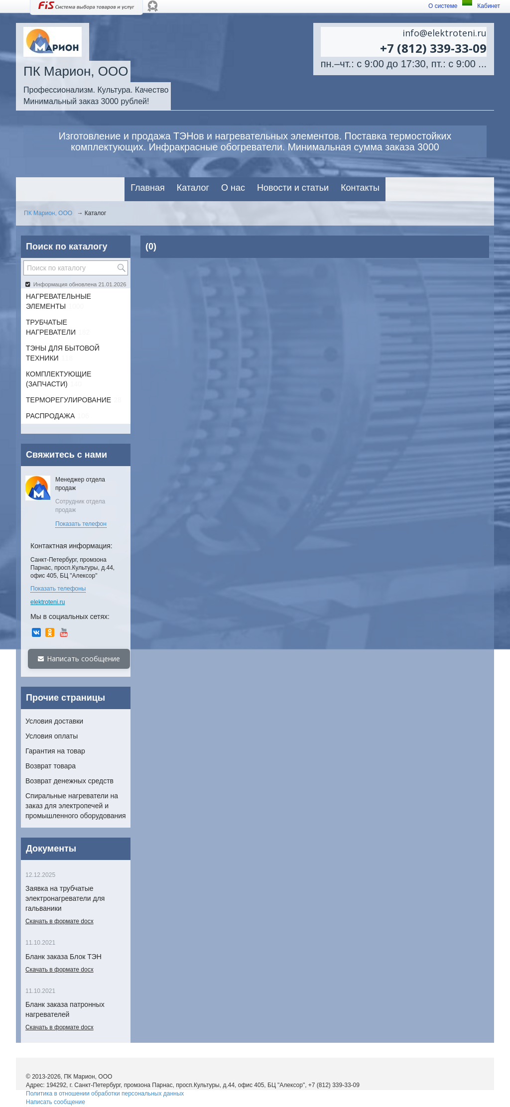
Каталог (193, 188)
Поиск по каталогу (66, 246)
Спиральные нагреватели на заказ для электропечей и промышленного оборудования (75, 806)
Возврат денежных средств (69, 781)
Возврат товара (50, 766)
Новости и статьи (293, 188)
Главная (147, 188)
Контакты (360, 188)
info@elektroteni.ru (444, 33)
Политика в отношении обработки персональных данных (105, 1093)
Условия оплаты (51, 736)
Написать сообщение (79, 658)
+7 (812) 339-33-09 (433, 48)
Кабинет (488, 5)
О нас (233, 188)
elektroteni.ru (47, 602)
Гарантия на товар (55, 751)
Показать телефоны (58, 588)
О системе (442, 5)
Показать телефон (81, 523)
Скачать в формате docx (59, 921)
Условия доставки (54, 721)
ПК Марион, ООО (48, 213)
